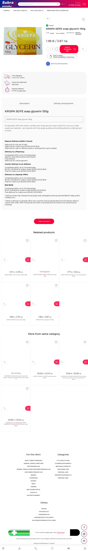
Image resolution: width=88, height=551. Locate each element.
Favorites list (44, 511)
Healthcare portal (33, 489)
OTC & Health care (63, 460)
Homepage (6, 10)
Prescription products (63, 475)
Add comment (44, 221)
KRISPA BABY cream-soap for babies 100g (16, 274)
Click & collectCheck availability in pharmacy (61, 56)
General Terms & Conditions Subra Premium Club (33, 469)
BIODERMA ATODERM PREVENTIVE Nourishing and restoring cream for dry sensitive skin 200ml (73, 378)
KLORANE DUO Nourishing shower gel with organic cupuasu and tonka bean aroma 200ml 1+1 (16, 377)
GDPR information (33, 466)
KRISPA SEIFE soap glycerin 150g (57, 10)
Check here (61, 532)
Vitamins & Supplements (63, 463)
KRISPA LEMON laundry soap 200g (16, 319)
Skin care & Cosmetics (20, 10)
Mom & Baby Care (63, 469)
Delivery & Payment (33, 495)
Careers (33, 486)
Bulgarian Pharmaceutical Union (44, 520)
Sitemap (33, 481)
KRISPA (62, 33)
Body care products (37, 10)
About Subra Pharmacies (33, 460)
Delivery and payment (63, 103)
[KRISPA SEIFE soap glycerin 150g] (23, 41)
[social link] (84, 527)
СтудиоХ (52, 543)
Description (24, 103)
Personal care (63, 472)
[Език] (63, 4)
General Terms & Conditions (33, 463)
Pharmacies (33, 478)
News (33, 483)
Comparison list (44, 514)
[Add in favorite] (27, 240)
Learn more (15, 84)
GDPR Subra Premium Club (33, 472)
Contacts (33, 492)
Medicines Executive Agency (44, 517)
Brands (33, 475)
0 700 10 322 (75, 5)
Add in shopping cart (70, 49)
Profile (44, 508)
